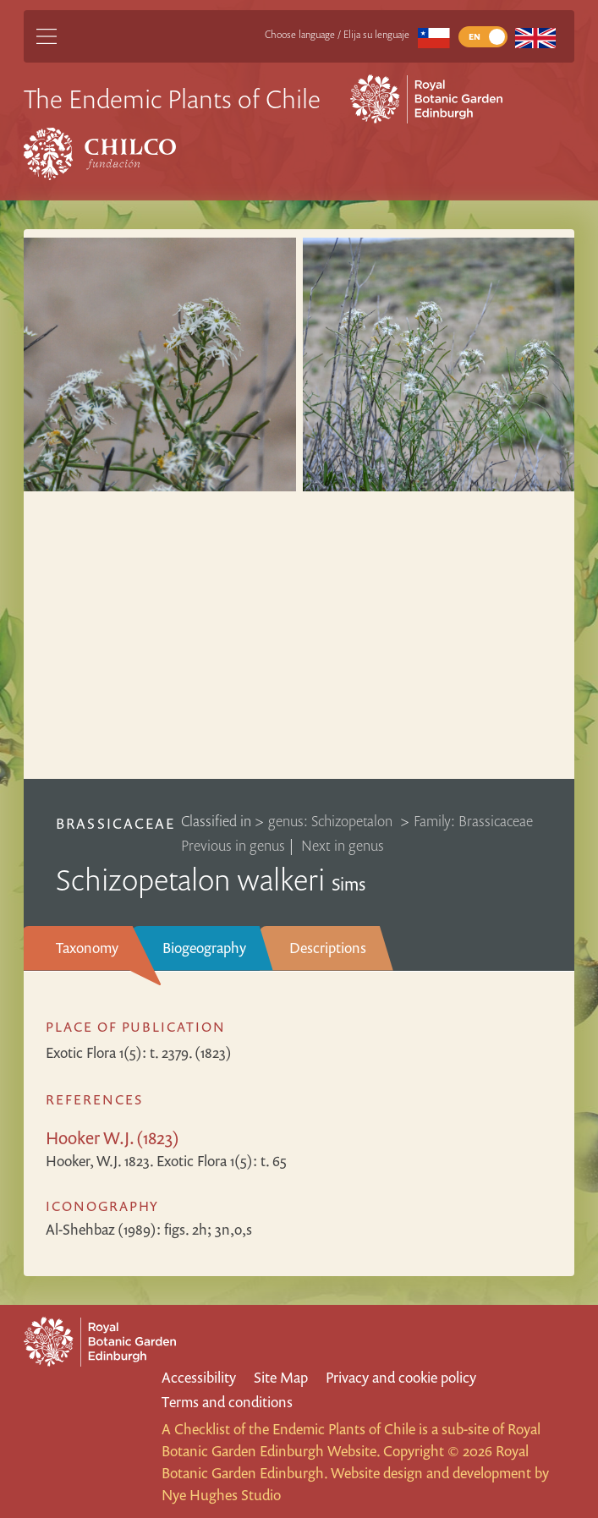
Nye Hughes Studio (221, 1494)
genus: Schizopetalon (332, 820)
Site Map (281, 1377)
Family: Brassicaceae (473, 820)
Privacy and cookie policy (401, 1377)
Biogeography (204, 947)
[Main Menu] (46, 36)
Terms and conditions (227, 1401)
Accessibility (199, 1377)
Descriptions (327, 947)
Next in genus (342, 845)
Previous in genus (233, 845)
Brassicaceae (115, 823)
